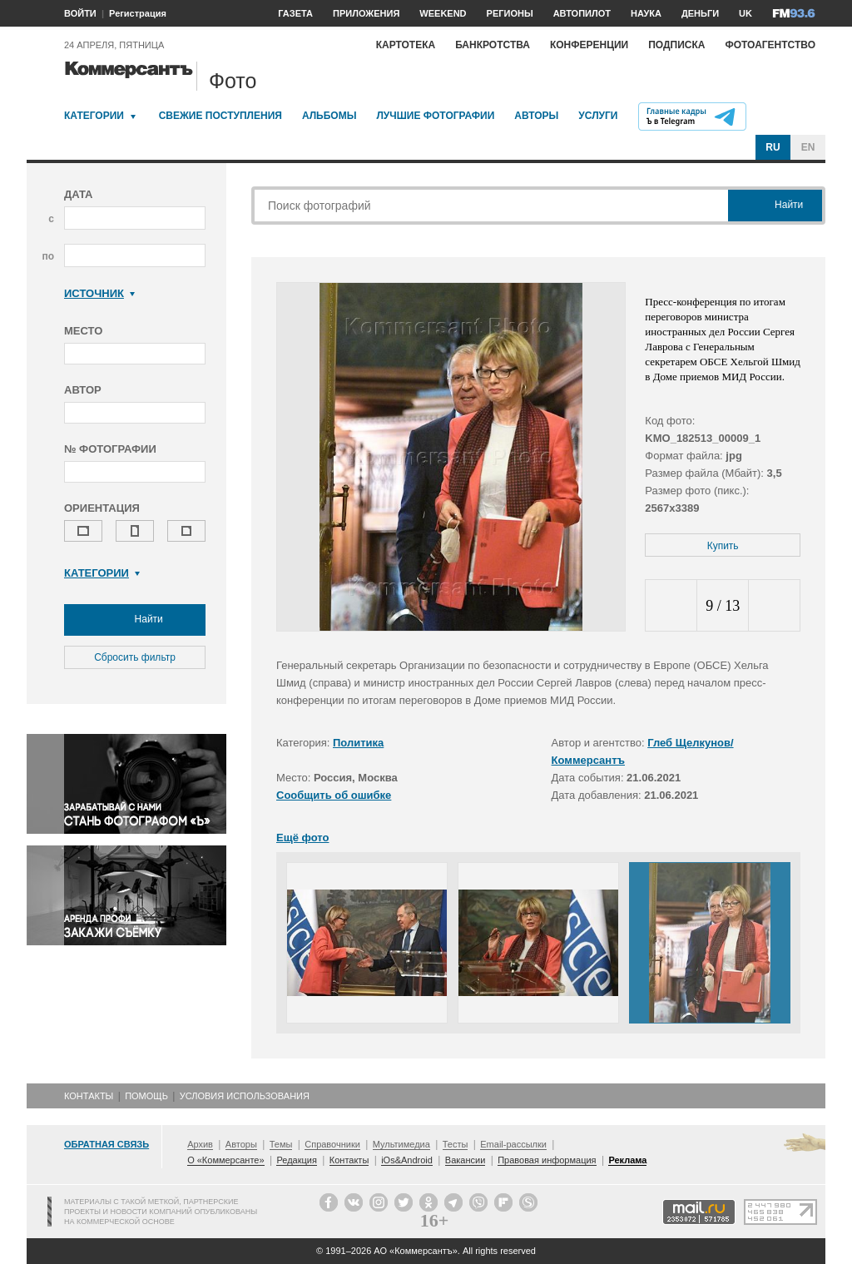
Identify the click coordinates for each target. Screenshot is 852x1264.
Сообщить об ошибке (333, 795)
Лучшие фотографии (435, 115)
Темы (281, 1144)
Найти (134, 619)
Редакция (296, 1160)
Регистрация (137, 13)
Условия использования (245, 1096)
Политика (358, 742)
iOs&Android (407, 1160)
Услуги (597, 115)
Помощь (146, 1096)
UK (745, 13)
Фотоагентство (770, 45)
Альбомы (329, 115)
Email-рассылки (513, 1144)
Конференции (589, 45)
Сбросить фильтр (135, 657)
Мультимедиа (401, 1144)
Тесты (455, 1144)
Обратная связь (106, 1144)
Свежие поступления (220, 115)
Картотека (406, 45)
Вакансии (465, 1160)
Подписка (676, 45)
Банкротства (492, 45)
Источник (99, 293)
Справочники (332, 1144)
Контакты (88, 1096)
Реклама (627, 1160)
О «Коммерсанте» (225, 1160)
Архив (200, 1144)
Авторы (536, 115)
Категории (94, 115)
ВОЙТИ (80, 13)
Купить (723, 546)
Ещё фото (302, 837)
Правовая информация (547, 1160)
